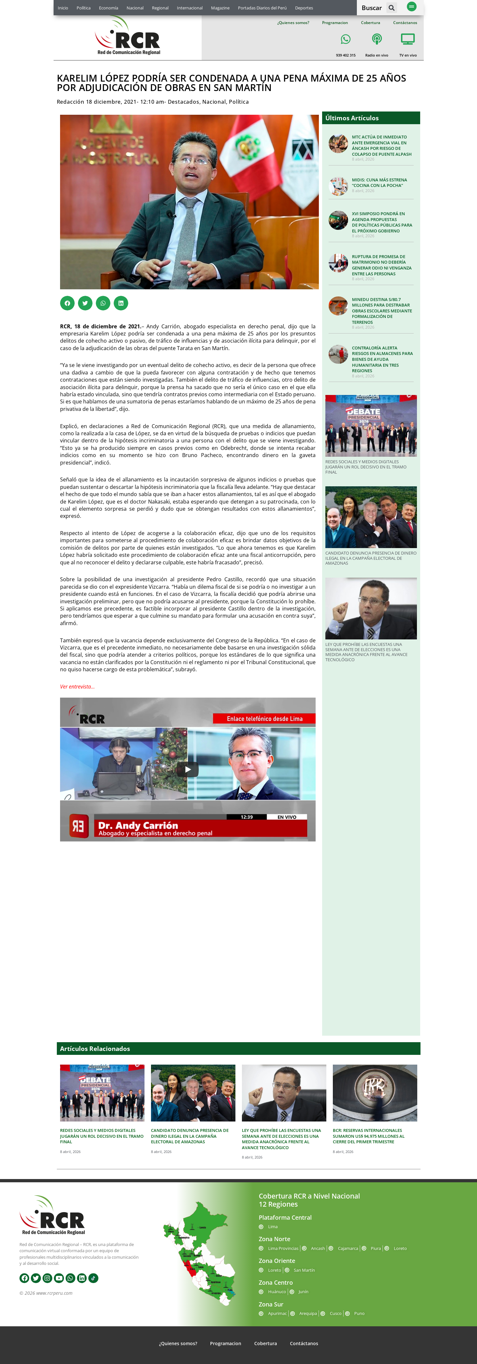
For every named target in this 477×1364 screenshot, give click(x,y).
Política (84, 8)
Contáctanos (405, 22)
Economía (108, 8)
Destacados (183, 101)
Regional (160, 8)
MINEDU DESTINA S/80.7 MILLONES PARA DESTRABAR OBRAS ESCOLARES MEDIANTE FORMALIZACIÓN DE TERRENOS (382, 310)
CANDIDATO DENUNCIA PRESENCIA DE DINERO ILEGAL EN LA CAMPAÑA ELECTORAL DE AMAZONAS (371, 558)
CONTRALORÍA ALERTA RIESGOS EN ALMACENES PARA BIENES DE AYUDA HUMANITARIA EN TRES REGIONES (382, 359)
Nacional (135, 8)
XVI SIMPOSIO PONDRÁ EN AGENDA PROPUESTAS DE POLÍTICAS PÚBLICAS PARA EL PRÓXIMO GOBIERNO (382, 222)
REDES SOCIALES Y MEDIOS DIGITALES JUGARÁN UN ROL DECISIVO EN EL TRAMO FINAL (366, 467)
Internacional (190, 8)
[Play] (188, 769)
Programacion (335, 22)
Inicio (63, 8)
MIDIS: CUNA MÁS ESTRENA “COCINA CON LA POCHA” (379, 183)
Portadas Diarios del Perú (262, 8)
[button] (391, 7)
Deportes (304, 8)
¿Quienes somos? (293, 22)
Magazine (220, 8)
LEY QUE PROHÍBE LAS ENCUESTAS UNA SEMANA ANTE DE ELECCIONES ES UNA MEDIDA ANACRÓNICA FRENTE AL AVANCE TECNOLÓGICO (366, 651)
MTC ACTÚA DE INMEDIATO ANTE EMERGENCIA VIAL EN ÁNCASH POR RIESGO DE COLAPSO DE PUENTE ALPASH (382, 145)
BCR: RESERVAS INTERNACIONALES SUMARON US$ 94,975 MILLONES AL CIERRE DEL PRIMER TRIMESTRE (369, 1136)
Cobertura (370, 22)
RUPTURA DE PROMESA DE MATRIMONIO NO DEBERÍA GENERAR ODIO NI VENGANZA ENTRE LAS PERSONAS (382, 265)
